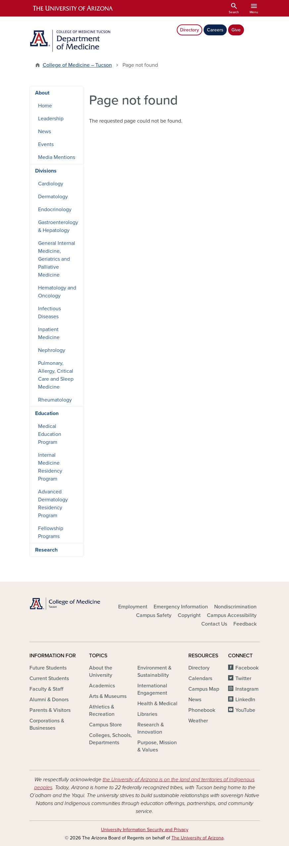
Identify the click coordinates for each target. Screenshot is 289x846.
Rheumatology (55, 400)
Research (46, 550)
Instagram (247, 689)
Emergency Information (181, 606)
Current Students (49, 678)
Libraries (147, 714)
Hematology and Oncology (57, 292)
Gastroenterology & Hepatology (58, 226)
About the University (100, 671)
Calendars (200, 678)
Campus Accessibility (232, 615)
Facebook (247, 668)
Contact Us (214, 624)
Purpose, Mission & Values (157, 746)
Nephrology (51, 350)
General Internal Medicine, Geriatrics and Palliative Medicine (56, 259)
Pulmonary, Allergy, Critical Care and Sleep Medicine (55, 375)
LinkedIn (245, 699)
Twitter (243, 678)
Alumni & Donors (49, 699)
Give (236, 30)
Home (45, 105)
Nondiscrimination (235, 606)
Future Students (48, 668)
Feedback (245, 624)
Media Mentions (56, 157)
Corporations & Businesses (46, 724)
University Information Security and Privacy (144, 829)
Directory (189, 30)
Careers (215, 30)
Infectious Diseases (49, 312)
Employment (132, 606)
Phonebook (201, 710)
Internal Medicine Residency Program (50, 467)
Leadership (51, 118)
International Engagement (152, 689)
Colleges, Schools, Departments (110, 739)
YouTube (245, 710)
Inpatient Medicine (49, 333)
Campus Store (105, 724)
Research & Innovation (150, 728)
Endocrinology (55, 209)
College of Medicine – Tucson (77, 65)
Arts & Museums (107, 696)
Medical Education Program (49, 434)
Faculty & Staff (46, 689)
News (44, 131)
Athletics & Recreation (102, 710)
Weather (198, 720)
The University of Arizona (197, 838)
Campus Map (203, 689)
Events (46, 144)
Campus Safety (153, 615)
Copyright (189, 615)
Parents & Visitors (50, 710)
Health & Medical (157, 703)
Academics (102, 685)
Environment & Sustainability (154, 671)
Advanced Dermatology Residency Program (53, 503)
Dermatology (53, 196)
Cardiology (50, 183)
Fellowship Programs (50, 532)
